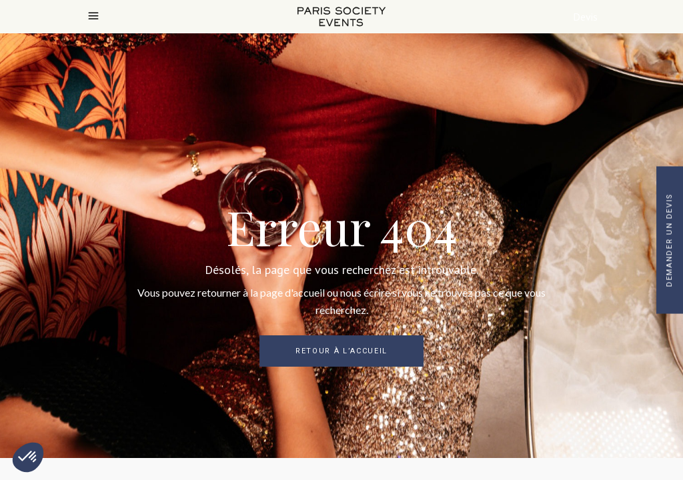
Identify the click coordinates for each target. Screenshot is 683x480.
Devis (585, 16)
